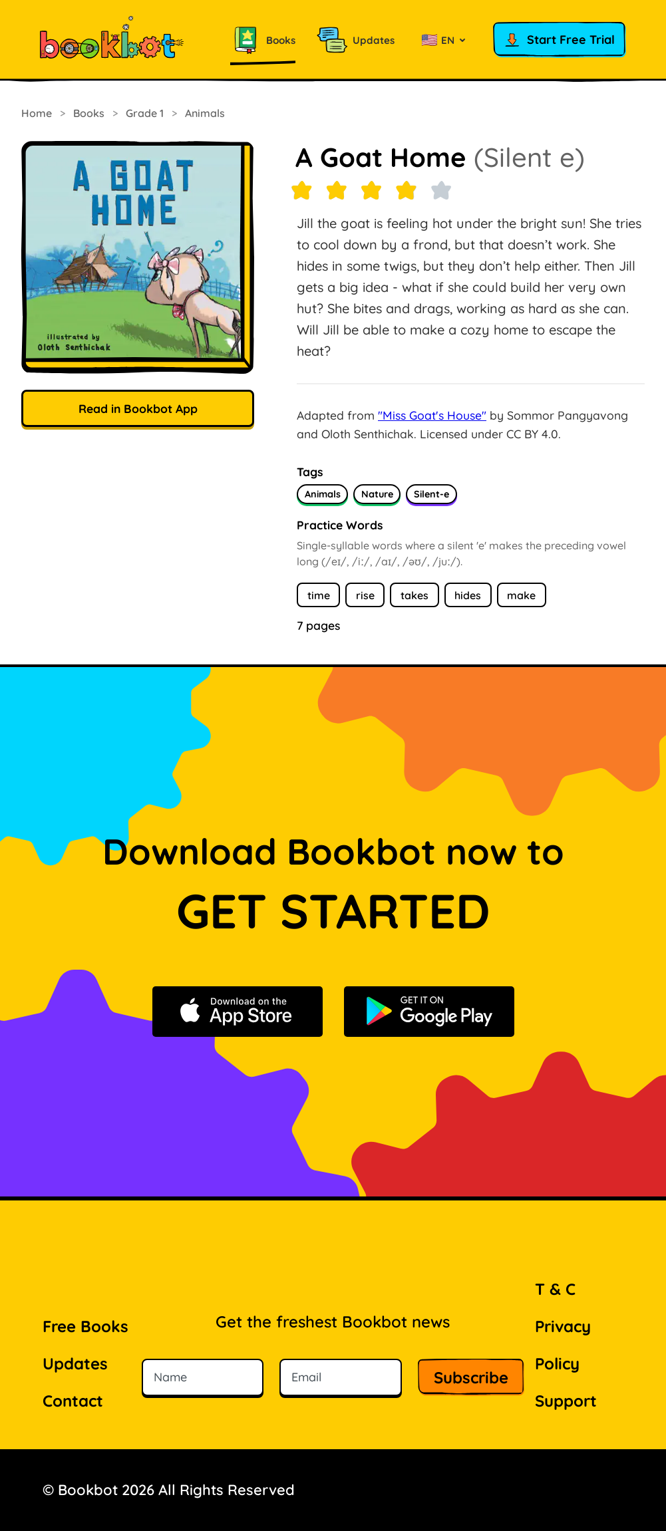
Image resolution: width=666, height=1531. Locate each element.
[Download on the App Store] (237, 1011)
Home (36, 113)
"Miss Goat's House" (432, 415)
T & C (555, 1289)
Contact (73, 1401)
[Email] (340, 1377)
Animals (205, 113)
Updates (75, 1363)
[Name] (203, 1377)
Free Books (85, 1326)
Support (566, 1401)
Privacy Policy (563, 1344)
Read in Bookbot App (138, 408)
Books (88, 113)
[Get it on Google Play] (429, 1011)
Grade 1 (145, 113)
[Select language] (444, 40)
